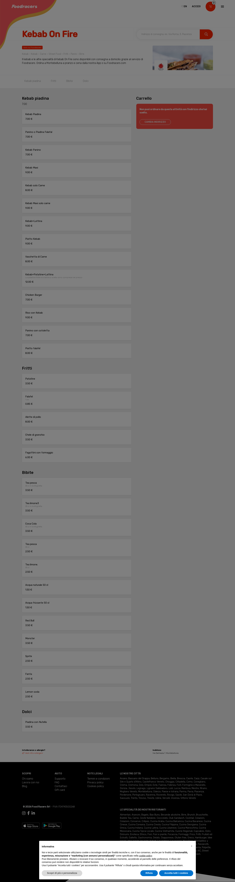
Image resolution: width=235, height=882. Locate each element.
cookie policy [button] (145, 855)
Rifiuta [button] (149, 873)
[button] (191, 846)
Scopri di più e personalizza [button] (62, 873)
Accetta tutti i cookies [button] (176, 873)
